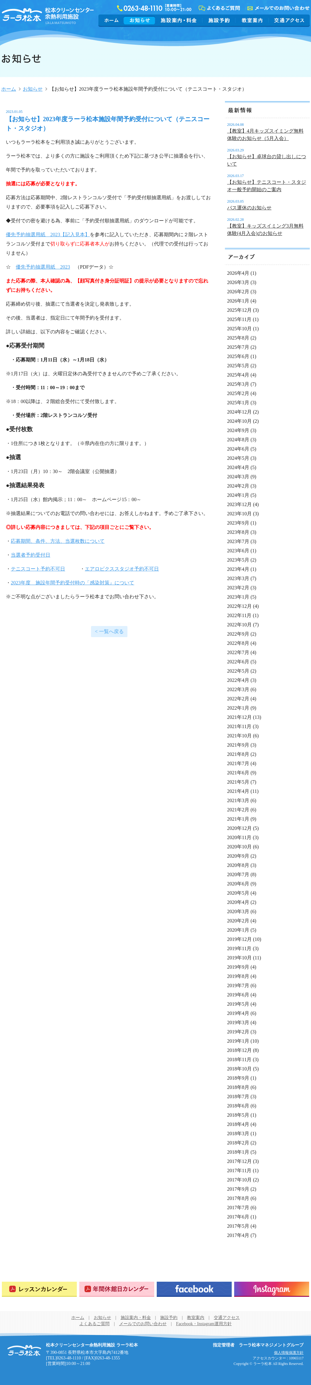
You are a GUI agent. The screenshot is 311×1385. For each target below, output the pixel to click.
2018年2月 (238, 1142)
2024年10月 (239, 421)
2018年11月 (239, 1059)
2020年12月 (239, 828)
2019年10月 (239, 957)
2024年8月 (238, 439)
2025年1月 (238, 402)
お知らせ (139, 20)
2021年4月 (238, 791)
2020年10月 (239, 846)
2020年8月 (238, 865)
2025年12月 (239, 310)
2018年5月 (238, 1115)
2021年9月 (238, 745)
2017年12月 (239, 1161)
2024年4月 (238, 467)
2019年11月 (239, 948)
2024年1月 (238, 495)
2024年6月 (238, 448)
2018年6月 (238, 1105)
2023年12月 (239, 504)
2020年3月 (238, 911)
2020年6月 (238, 883)
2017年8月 (238, 1198)
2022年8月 (238, 643)
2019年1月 (238, 1041)
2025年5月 (238, 365)
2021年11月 (239, 726)
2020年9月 (238, 856)
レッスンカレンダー (39, 1289)
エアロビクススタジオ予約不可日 (122, 568)
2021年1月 (238, 819)
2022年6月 (238, 661)
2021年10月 (239, 735)
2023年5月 (238, 560)
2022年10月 (239, 624)
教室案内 (252, 20)
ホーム (112, 20)
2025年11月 (239, 319)
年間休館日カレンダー (116, 1289)
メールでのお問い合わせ (143, 1323)
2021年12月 (239, 717)
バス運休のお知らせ (249, 207)
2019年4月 (238, 1013)
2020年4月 (238, 902)
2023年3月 (238, 578)
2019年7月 (238, 985)
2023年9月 (238, 523)
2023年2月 (238, 587)
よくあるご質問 (94, 1323)
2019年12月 (239, 939)
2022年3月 (238, 689)
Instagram (271, 1289)
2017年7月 (238, 1207)
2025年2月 (238, 393)
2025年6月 (238, 356)
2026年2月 (238, 291)
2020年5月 (238, 893)
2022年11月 (239, 615)
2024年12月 (239, 411)
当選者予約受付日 (30, 555)
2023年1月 (238, 597)
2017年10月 (239, 1179)
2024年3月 (238, 476)
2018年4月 (238, 1124)
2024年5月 (238, 458)
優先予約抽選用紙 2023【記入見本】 (48, 234)
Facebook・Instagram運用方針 (204, 1323)
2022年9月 (238, 634)
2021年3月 (238, 800)
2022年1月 (238, 708)
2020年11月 (239, 837)
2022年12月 (239, 606)
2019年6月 (238, 994)
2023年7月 (238, 541)
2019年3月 (238, 1022)
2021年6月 (238, 772)
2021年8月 (238, 754)
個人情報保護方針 (289, 1352)
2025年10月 (239, 328)
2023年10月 (239, 513)
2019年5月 (238, 1004)
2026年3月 (238, 282)
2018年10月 (239, 1068)
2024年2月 (238, 485)
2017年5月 (238, 1226)
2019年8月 (238, 976)
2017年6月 (238, 1216)
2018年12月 (239, 1050)
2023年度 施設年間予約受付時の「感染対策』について (72, 582)
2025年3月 (238, 384)
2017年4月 (238, 1235)
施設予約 (218, 20)
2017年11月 (239, 1170)
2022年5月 (238, 671)
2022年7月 (238, 652)
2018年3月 (238, 1133)
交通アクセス (288, 20)
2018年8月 (238, 1087)
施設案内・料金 (178, 20)
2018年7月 (238, 1096)
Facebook (194, 1289)
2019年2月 (238, 1031)
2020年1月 (238, 930)
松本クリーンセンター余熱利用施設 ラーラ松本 (24, 1350)
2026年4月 (238, 273)
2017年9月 (238, 1189)
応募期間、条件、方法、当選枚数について (58, 541)
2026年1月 (238, 300)
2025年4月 (238, 374)
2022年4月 (238, 680)
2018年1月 (238, 1152)
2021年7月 (238, 763)
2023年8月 (238, 532)
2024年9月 (238, 430)
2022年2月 (238, 698)
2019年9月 (238, 967)
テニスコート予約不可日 (38, 568)
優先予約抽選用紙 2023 (43, 267)
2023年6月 (238, 550)
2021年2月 (238, 809)
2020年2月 (238, 920)
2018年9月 (238, 1078)
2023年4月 (238, 569)
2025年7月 (238, 347)
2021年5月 (238, 782)
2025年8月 (238, 337)
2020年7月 (238, 874)
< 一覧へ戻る (109, 631)
